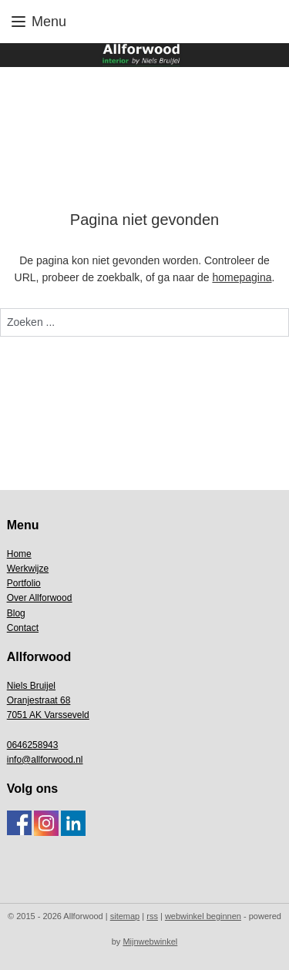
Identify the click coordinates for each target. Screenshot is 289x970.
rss (152, 916)
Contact (23, 628)
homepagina (241, 277)
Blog (16, 613)
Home (19, 554)
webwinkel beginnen (203, 916)
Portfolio (24, 583)
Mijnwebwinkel (150, 941)
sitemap (125, 916)
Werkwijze (28, 568)
